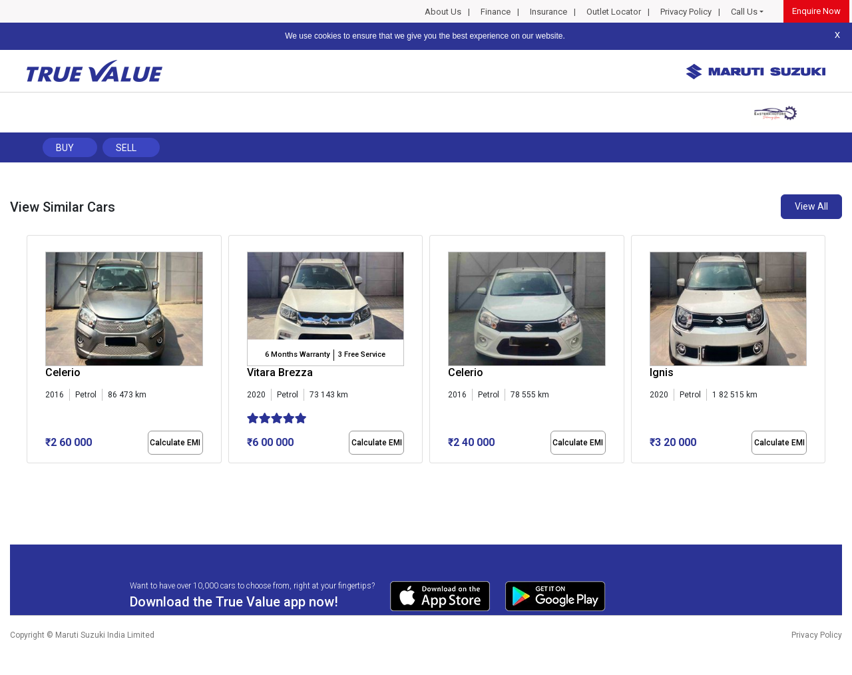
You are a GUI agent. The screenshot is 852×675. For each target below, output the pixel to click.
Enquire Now (816, 11)
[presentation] (33, 352)
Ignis (662, 372)
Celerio (63, 372)
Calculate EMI (175, 442)
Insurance (548, 12)
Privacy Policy (686, 12)
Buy (65, 147)
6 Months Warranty (297, 354)
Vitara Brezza (280, 372)
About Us (443, 12)
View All (811, 206)
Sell (126, 147)
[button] (31, 474)
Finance (496, 12)
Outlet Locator (613, 12)
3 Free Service (361, 354)
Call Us (744, 12)
